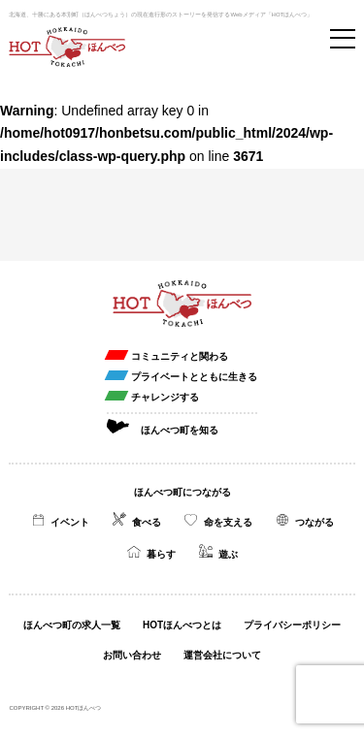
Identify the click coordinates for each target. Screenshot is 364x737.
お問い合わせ (132, 655)
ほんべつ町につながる (182, 492)
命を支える (228, 522)
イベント (69, 522)
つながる (314, 522)
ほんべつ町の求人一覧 (71, 625)
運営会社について (222, 655)
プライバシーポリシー (292, 625)
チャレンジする (165, 397)
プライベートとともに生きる (194, 376)
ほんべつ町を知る (179, 430)
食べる (146, 522)
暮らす (161, 554)
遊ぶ (228, 554)
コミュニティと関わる (179, 356)
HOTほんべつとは (182, 625)
